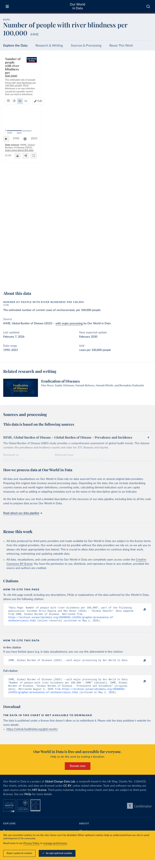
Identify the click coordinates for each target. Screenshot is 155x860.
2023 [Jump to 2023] (145, 269)
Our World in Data (77, 6)
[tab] (13, 75)
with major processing (69, 323)
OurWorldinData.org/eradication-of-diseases (26, 281)
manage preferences (55, 843)
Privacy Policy (31, 843)
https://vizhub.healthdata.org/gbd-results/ (32, 733)
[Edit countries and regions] (131, 75)
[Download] (130, 279)
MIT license (39, 794)
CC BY (53, 281)
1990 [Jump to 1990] (18, 269)
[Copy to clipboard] (140, 609)
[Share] (138, 279)
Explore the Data (15, 45)
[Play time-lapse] (8, 270)
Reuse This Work (121, 45)
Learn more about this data (85, 277)
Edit (133, 75)
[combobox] (148, 6)
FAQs (27, 798)
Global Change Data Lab (60, 785)
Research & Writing (49, 45)
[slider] (27, 270)
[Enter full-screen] (146, 279)
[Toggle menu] (7, 6)
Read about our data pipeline (22, 513)
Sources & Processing (86, 45)
